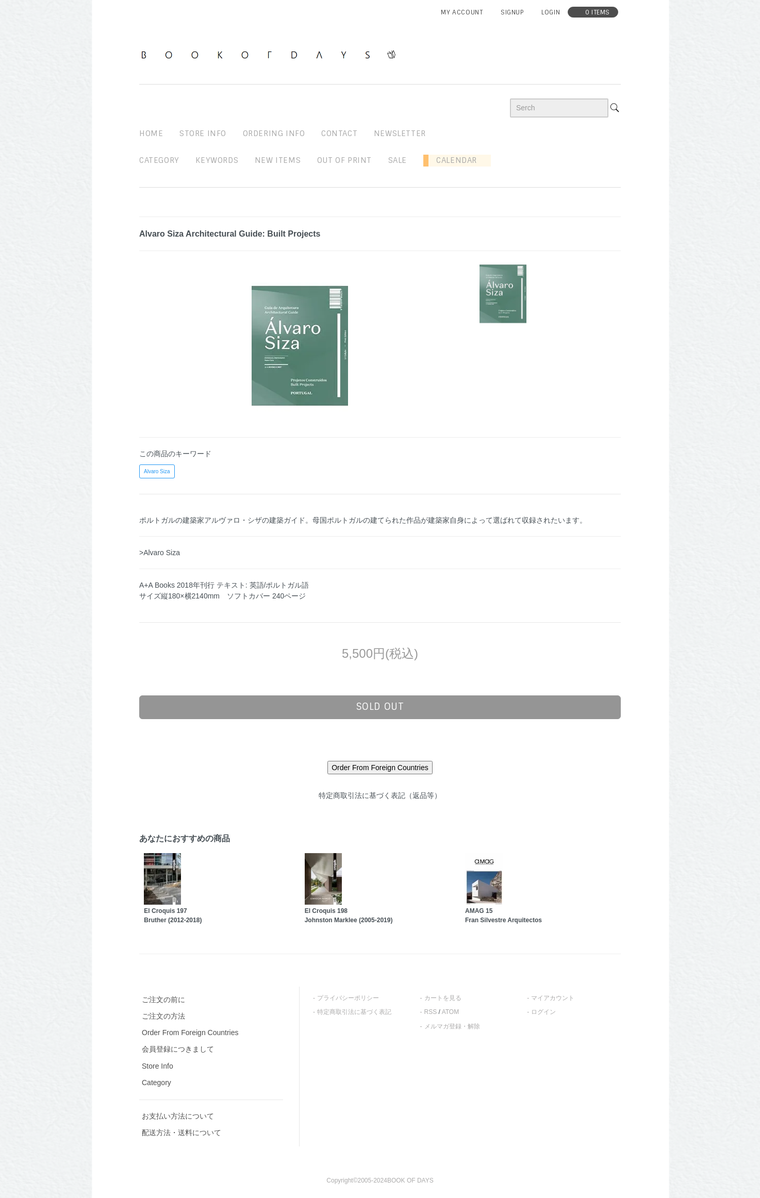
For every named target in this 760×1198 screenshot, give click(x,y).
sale (397, 160)
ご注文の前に (163, 999)
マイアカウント (552, 998)
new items (278, 160)
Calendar (452, 160)
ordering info (274, 133)
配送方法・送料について (181, 1132)
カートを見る (442, 998)
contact (339, 133)
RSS (430, 1012)
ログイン (543, 1012)
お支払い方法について (178, 1116)
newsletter (400, 133)
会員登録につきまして (178, 1049)
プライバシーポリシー (348, 998)
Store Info (157, 1066)
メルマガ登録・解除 (452, 1026)
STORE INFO (202, 133)
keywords (216, 160)
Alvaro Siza (157, 471)
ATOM (450, 1012)
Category (159, 160)
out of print (344, 160)
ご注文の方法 (163, 1016)
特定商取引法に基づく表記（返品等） (380, 795)
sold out (380, 707)
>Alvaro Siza (159, 552)
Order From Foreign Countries (190, 1032)
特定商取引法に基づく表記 (354, 1012)
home (151, 133)
